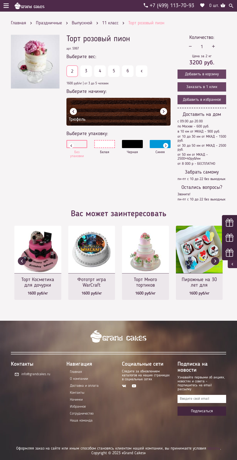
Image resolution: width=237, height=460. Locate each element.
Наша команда (81, 420)
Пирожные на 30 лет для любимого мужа (199, 283)
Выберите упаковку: (87, 133)
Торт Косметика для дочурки (37, 282)
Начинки (76, 400)
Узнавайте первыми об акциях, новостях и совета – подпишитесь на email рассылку (201, 383)
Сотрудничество (82, 414)
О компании (79, 379)
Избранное (78, 407)
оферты (213, 448)
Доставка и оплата (84, 386)
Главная (76, 372)
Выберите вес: (81, 56)
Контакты (77, 393)
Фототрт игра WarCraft (91, 282)
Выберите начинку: (86, 91)
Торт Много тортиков (145, 282)
